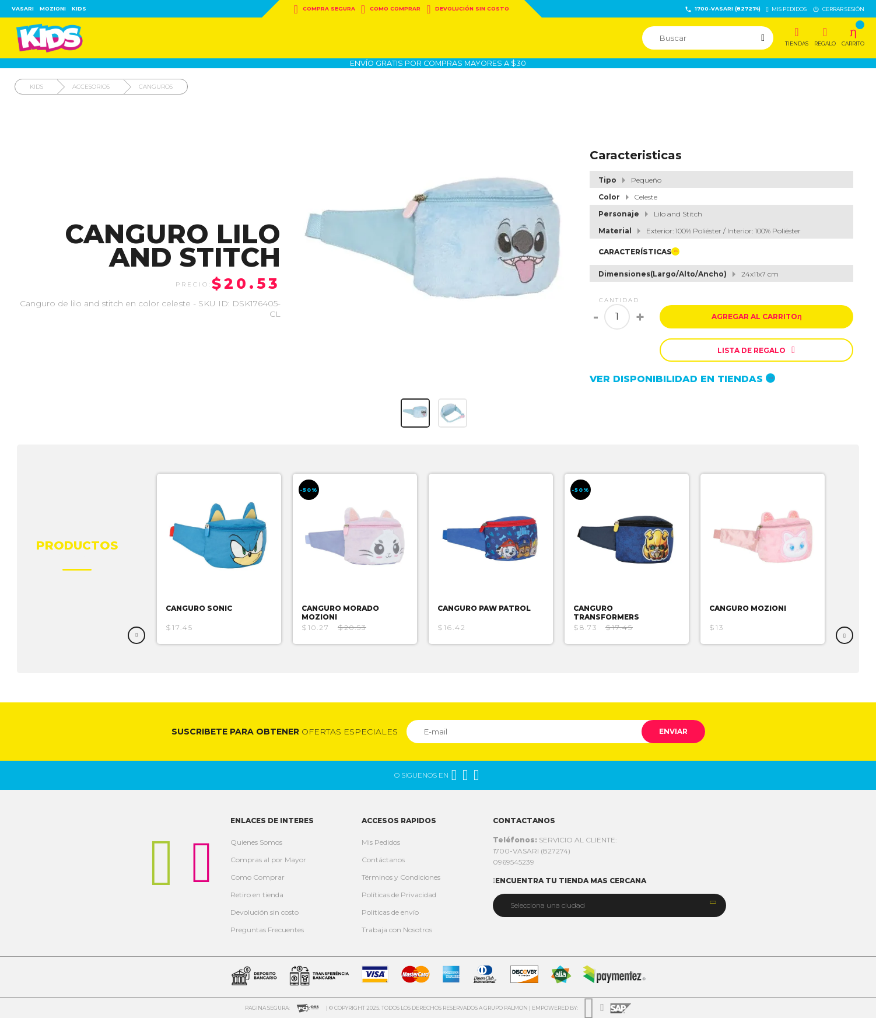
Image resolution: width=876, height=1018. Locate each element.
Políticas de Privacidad (399, 894)
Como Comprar (391, 9)
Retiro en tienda (256, 894)
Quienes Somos (256, 842)
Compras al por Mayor (268, 859)
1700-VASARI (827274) (723, 9)
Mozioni (53, 8)
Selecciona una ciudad (547, 905)
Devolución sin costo (467, 9)
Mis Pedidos (381, 842)
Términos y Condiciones (401, 877)
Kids (79, 8)
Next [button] (844, 635)
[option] (219, 559)
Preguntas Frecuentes (267, 929)
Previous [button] (136, 635)
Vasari (23, 8)
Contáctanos (383, 859)
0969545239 (513, 862)
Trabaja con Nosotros (397, 929)
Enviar (673, 731)
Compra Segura (324, 9)
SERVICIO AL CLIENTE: (555, 839)
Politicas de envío (390, 912)
